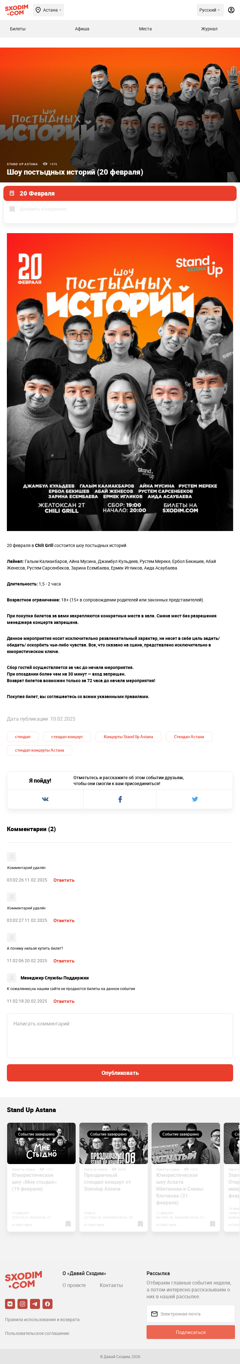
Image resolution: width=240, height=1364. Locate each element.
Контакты (111, 1285)
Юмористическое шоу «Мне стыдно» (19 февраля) (34, 1182)
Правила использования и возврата (42, 1319)
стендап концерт (67, 736)
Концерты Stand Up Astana (128, 736)
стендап (22, 736)
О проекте (74, 1285)
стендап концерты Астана (39, 750)
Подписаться (191, 1332)
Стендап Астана (189, 736)
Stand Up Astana (22, 164)
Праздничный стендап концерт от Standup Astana (107, 1182)
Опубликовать (120, 1072)
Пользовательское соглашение (37, 1333)
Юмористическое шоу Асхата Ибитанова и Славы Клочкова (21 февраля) (179, 1189)
